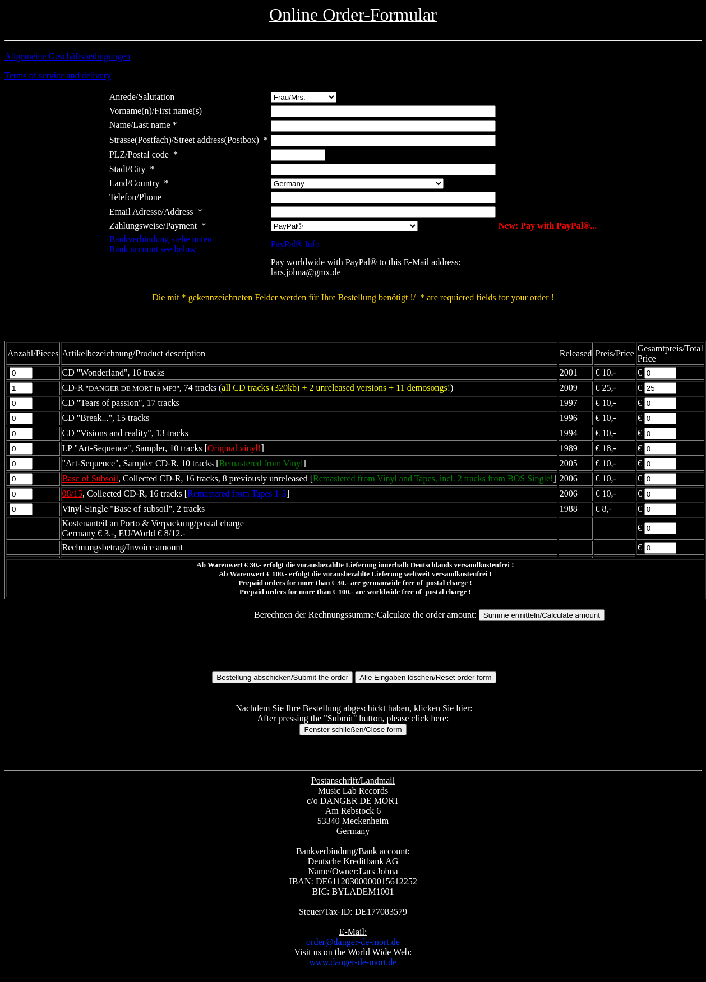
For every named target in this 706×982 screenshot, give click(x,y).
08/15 (72, 493)
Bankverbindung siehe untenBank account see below (160, 244)
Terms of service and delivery (57, 75)
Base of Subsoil (90, 478)
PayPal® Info (295, 244)
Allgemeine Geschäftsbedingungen (67, 56)
